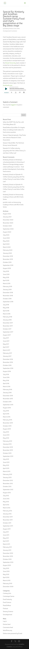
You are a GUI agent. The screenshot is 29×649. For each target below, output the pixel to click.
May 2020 (6, 241)
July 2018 (6, 305)
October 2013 (7, 453)
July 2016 (6, 374)
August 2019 (7, 268)
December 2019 (8, 256)
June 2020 (6, 238)
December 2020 (8, 220)
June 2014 (6, 435)
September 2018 (8, 301)
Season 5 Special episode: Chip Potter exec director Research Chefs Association (14, 137)
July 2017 (6, 338)
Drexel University (10, 63)
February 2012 (7, 511)
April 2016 (6, 383)
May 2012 (6, 501)
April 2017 (6, 347)
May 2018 (6, 308)
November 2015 (8, 398)
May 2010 (6, 574)
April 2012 (6, 505)
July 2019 (6, 271)
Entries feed (6, 624)
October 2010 (7, 559)
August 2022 (7, 214)
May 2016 (6, 380)
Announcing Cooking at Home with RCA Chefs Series (13, 197)
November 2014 (8, 423)
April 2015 (6, 414)
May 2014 (6, 438)
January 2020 (7, 253)
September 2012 (8, 489)
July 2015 (6, 411)
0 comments (14, 31)
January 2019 (7, 289)
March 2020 (7, 247)
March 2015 (6, 417)
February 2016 (7, 389)
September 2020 (8, 229)
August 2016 (7, 371)
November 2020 (8, 223)
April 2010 (6, 577)
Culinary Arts (7, 593)
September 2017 (8, 332)
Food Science (7, 602)
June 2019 (6, 274)
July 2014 (6, 432)
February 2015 (7, 420)
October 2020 (7, 226)
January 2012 (7, 514)
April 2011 (6, 541)
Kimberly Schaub (8, 28)
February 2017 (7, 353)
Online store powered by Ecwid (12, 633)
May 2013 (6, 465)
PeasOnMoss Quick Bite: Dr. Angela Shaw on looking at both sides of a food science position (14, 130)
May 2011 (6, 538)
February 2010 (7, 583)
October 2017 (7, 329)
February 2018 (7, 317)
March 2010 (6, 580)
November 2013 (8, 450)
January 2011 (7, 550)
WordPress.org (7, 630)
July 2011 (6, 532)
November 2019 (8, 259)
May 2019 (6, 277)
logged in (14, 105)
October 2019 (7, 262)
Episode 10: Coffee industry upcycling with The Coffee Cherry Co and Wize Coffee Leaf (14, 150)
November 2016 (8, 362)
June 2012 (6, 499)
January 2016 (7, 392)
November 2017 (8, 326)
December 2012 (8, 480)
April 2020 (6, 244)
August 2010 (7, 565)
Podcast (5, 608)
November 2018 (8, 295)
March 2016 (6, 386)
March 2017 (6, 350)
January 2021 (7, 217)
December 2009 (8, 586)
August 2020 (7, 232)
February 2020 (7, 250)
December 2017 (8, 323)
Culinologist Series (8, 596)
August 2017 (7, 335)
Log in (5, 621)
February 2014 (7, 441)
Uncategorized (6, 31)
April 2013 (6, 468)
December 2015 (8, 395)
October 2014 (7, 426)
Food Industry (7, 599)
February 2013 (7, 474)
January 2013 (7, 477)
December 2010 (8, 553)
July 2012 (6, 495)
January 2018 (7, 320)
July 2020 (6, 235)
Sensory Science (8, 611)
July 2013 (6, 459)
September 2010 (8, 562)
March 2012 (6, 508)
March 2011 (6, 544)
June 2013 (6, 462)
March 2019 (6, 283)
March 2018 (6, 314)
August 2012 (7, 492)
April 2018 (6, 311)
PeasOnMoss (7, 605)
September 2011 (8, 526)
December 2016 (8, 359)
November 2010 (8, 556)
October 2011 (7, 523)
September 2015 (8, 405)
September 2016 (8, 368)
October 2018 (7, 299)
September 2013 (8, 456)
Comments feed (8, 627)
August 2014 (7, 429)
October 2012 (7, 486)
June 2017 (6, 341)
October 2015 (7, 402)
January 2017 (7, 356)
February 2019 (7, 286)
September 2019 (8, 265)
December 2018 (8, 292)
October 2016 (7, 365)
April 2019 (6, 280)
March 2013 (6, 471)
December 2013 (8, 447)
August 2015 (7, 408)
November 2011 (8, 520)
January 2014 (7, 444)
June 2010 (6, 571)
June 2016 (6, 377)
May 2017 (6, 344)
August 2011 (7, 529)
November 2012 (8, 483)
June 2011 (6, 535)
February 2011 (7, 547)
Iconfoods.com (7, 85)
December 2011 (8, 517)
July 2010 (6, 568)
